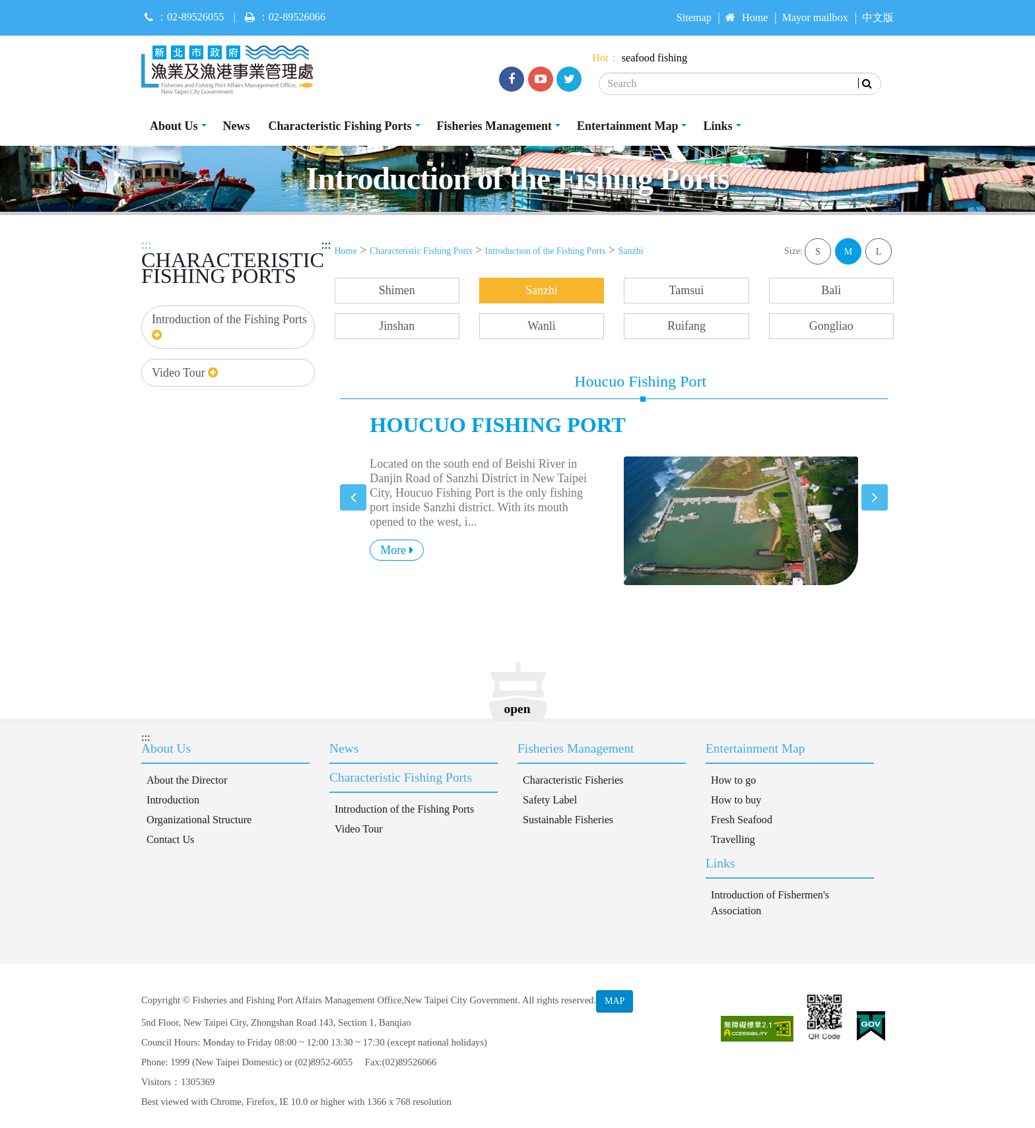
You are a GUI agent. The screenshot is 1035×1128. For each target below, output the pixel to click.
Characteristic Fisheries (573, 780)
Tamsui (686, 290)
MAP (614, 1001)
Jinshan (397, 325)
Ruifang (686, 325)
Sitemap (694, 18)
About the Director (187, 780)
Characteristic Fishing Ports (340, 126)
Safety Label (550, 800)
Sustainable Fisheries (568, 820)
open (517, 709)
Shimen (397, 290)
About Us (174, 126)
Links (717, 126)
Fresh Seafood (741, 820)
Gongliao (831, 325)
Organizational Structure (199, 820)
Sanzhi (631, 251)
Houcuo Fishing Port (640, 381)
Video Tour (185, 372)
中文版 (878, 18)
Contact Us (170, 840)
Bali (831, 290)
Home (746, 18)
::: (146, 244)
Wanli (541, 325)
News (236, 126)
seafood (638, 58)
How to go (733, 780)
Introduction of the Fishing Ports (229, 327)
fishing (672, 58)
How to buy (736, 800)
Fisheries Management (494, 126)
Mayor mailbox (815, 18)
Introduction (173, 800)
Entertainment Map (627, 126)
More (396, 550)
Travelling (733, 840)
